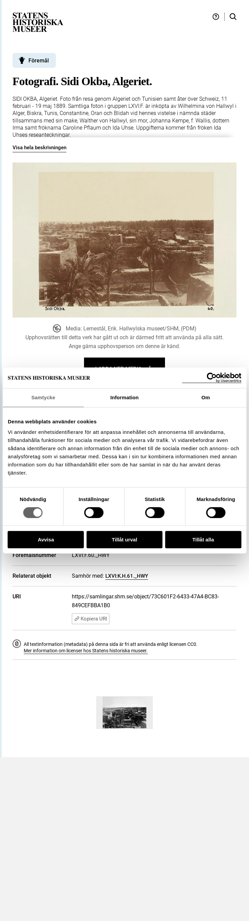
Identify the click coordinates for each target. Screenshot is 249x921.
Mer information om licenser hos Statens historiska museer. (86, 650)
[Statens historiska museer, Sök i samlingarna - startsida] (38, 22)
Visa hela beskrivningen (39, 148)
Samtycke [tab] (43, 397)
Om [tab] (206, 397)
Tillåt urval (124, 539)
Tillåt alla (203, 539)
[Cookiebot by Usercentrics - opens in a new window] (211, 377)
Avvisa (46, 539)
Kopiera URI (90, 619)
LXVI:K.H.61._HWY (126, 576)
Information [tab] (124, 397)
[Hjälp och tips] (215, 16)
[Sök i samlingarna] (233, 16)
